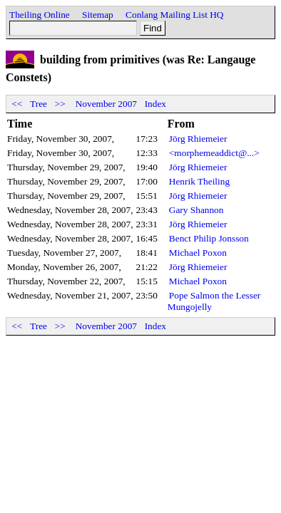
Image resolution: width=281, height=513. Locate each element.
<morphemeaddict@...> (214, 152)
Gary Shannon (196, 209)
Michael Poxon (198, 252)
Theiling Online (39, 14)
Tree (38, 103)
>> (60, 103)
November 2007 (106, 103)
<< (17, 103)
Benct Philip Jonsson (209, 238)
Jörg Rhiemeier (198, 138)
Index (155, 103)
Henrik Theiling (199, 181)
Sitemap (97, 14)
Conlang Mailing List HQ (174, 14)
